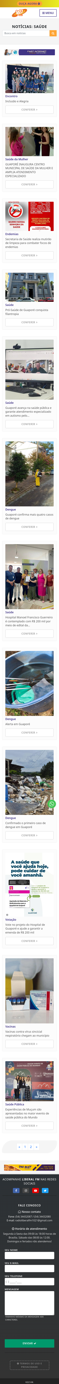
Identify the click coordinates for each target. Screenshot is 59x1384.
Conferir (29, 109)
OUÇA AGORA (29, 3)
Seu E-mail (12, 1263)
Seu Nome (11, 1250)
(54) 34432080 (42, 1216)
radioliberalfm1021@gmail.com (33, 1220)
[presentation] (29, 1330)
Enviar (29, 1343)
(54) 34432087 (23, 1216)
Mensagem (12, 1289)
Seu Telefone (13, 1276)
